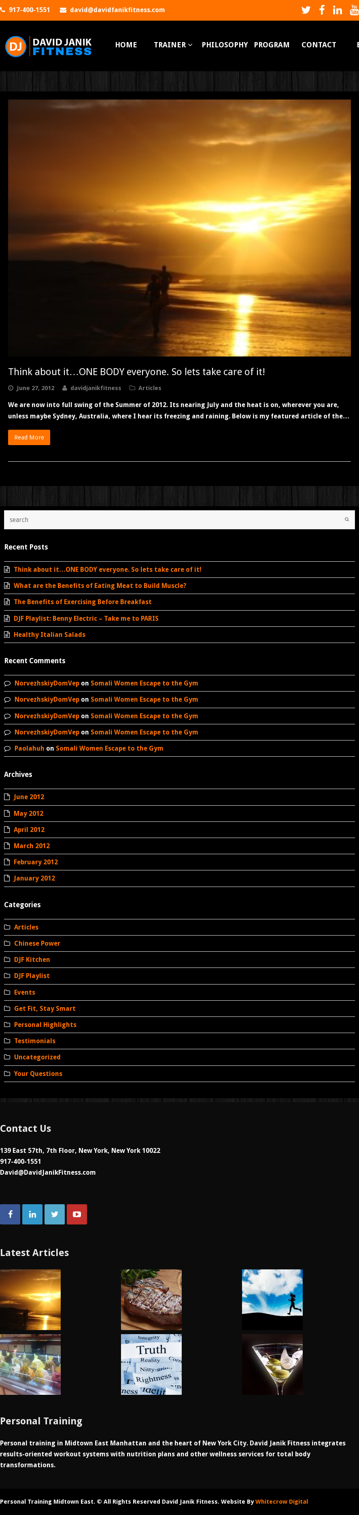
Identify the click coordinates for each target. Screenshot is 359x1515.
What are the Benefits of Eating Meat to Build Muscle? (100, 586)
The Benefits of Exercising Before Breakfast (83, 602)
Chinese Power (37, 943)
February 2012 (36, 862)
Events (24, 992)
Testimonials (34, 1041)
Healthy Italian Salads (49, 635)
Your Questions (38, 1074)
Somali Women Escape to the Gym (144, 683)
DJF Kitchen (32, 959)
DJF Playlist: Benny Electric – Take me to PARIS (86, 618)
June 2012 (29, 797)
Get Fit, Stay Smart (45, 1008)
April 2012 (29, 830)
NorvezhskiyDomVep (47, 683)
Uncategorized (37, 1057)
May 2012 (28, 813)
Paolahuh (30, 748)
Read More (29, 437)
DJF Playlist (32, 976)
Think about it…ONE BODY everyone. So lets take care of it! (136, 372)
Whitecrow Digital (281, 1501)
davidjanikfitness (95, 388)
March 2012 (32, 846)
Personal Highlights (45, 1025)
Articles (149, 388)
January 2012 (34, 878)
